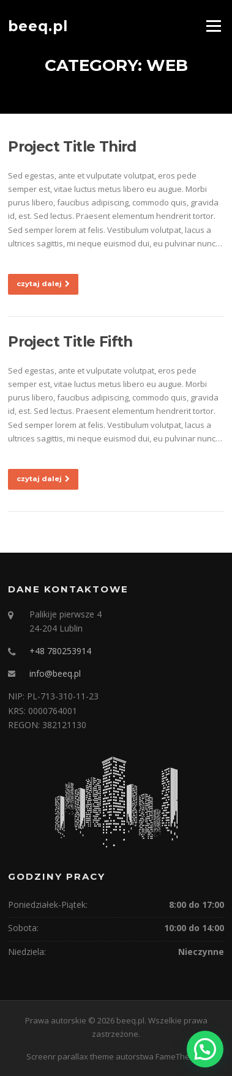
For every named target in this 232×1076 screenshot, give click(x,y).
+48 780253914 (60, 651)
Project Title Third (72, 146)
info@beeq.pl (55, 673)
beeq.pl (38, 25)
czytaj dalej (43, 283)
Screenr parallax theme (70, 1056)
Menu (213, 25)
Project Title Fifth (70, 341)
